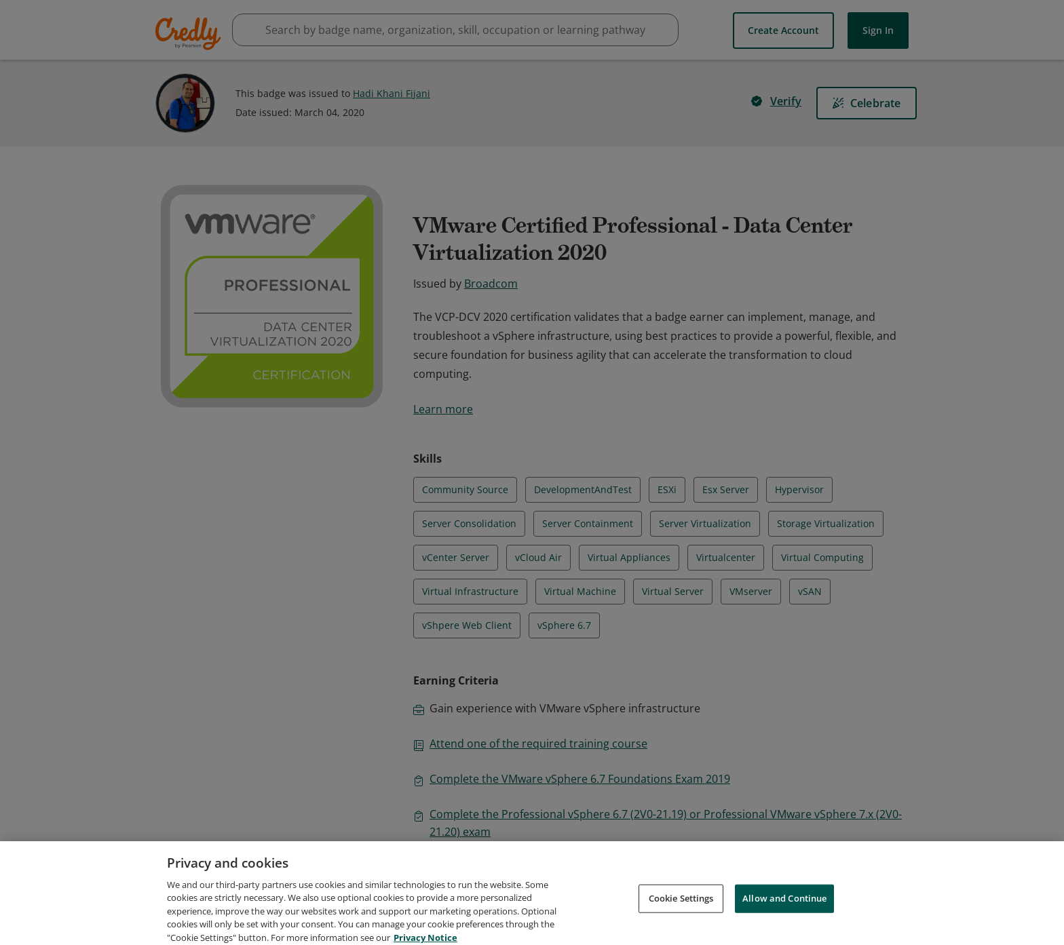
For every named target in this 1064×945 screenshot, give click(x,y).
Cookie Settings (681, 912)
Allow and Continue (784, 912)
